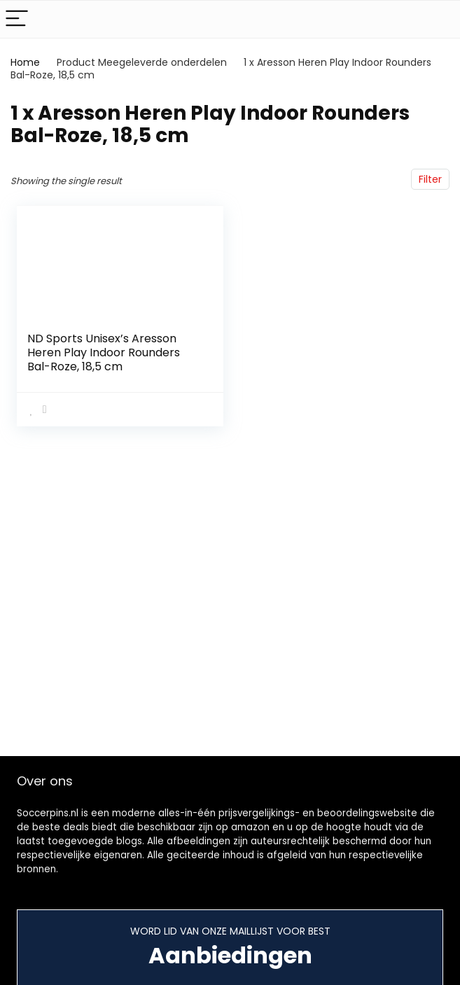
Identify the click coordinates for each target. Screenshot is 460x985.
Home (25, 62)
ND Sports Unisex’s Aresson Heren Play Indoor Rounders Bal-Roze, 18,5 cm (103, 352)
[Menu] (17, 19)
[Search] (438, 19)
